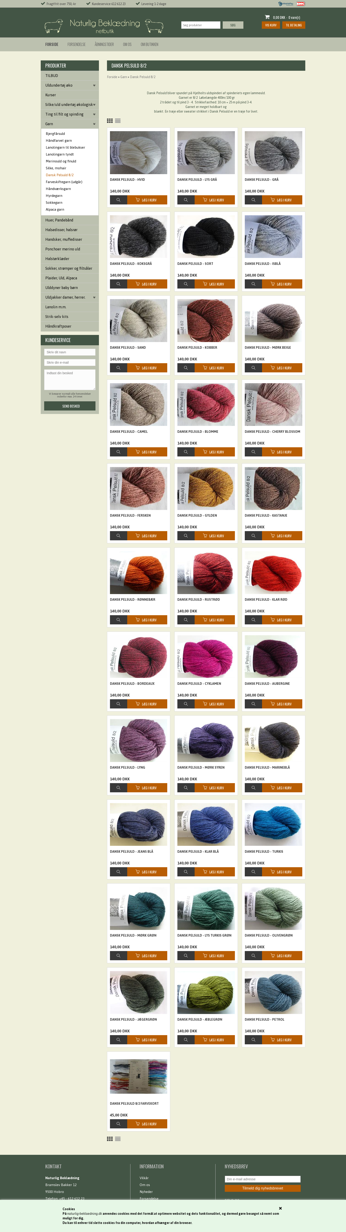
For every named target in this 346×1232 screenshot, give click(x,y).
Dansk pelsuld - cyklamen (199, 683)
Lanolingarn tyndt (60, 154)
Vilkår (144, 1178)
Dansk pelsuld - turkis (264, 851)
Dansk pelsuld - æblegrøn (199, 1019)
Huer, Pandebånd (59, 220)
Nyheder (146, 1192)
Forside (112, 77)
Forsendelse (77, 44)
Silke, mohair (56, 168)
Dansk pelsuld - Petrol (264, 1019)
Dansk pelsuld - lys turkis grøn (204, 935)
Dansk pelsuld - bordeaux (132, 683)
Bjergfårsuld (55, 134)
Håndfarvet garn (59, 140)
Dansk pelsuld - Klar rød (266, 599)
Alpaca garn (55, 209)
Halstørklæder (57, 259)
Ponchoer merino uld (62, 249)
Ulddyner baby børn (61, 288)
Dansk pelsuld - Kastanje (266, 515)
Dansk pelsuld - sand (128, 347)
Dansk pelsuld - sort (195, 264)
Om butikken (149, 44)
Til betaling (294, 25)
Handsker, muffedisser (63, 239)
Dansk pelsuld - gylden (197, 515)
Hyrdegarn (54, 196)
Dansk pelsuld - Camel (129, 431)
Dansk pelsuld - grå (262, 179)
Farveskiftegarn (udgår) (64, 182)
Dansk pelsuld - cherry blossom (272, 431)
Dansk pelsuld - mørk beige (268, 347)
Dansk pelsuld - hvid (127, 179)
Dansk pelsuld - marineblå (267, 767)
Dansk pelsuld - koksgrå (131, 264)
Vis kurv (271, 25)
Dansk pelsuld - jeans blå (131, 851)
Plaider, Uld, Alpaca (61, 278)
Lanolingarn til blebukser (65, 147)
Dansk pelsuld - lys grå (197, 179)
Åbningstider (104, 44)
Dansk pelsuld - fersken (130, 515)
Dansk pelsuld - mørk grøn (133, 935)
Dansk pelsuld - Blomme (197, 431)
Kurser (50, 95)
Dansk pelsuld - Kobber (197, 347)
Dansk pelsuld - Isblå (263, 264)
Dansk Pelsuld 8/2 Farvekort (134, 1103)
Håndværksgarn (58, 189)
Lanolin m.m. (55, 307)
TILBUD (51, 76)
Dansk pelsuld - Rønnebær (132, 599)
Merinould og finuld (61, 161)
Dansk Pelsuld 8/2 (60, 175)
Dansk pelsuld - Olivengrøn (269, 935)
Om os (127, 44)
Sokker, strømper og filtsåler (68, 268)
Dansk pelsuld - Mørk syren (201, 767)
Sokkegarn (54, 202)
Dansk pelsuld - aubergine (267, 683)
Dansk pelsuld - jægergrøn (133, 1019)
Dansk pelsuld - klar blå (198, 851)
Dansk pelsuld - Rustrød (198, 599)
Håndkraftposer (58, 326)
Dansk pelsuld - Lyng (127, 767)
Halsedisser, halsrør (61, 230)
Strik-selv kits (56, 316)
